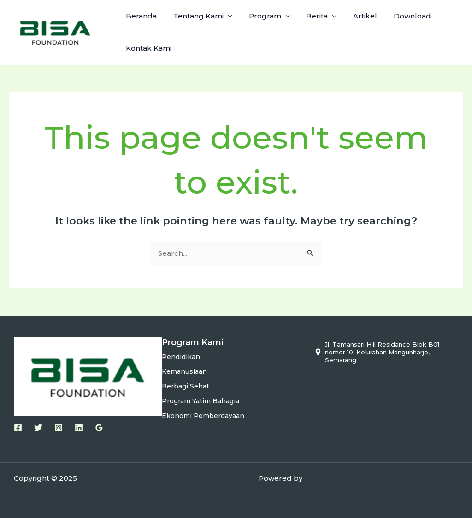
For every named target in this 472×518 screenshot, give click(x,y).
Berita (308, 16)
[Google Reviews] (99, 428)
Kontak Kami (147, 48)
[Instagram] (58, 428)
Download (397, 16)
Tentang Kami (194, 16)
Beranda (139, 16)
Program (258, 16)
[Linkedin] (79, 428)
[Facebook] (18, 428)
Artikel (353, 16)
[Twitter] (38, 428)
